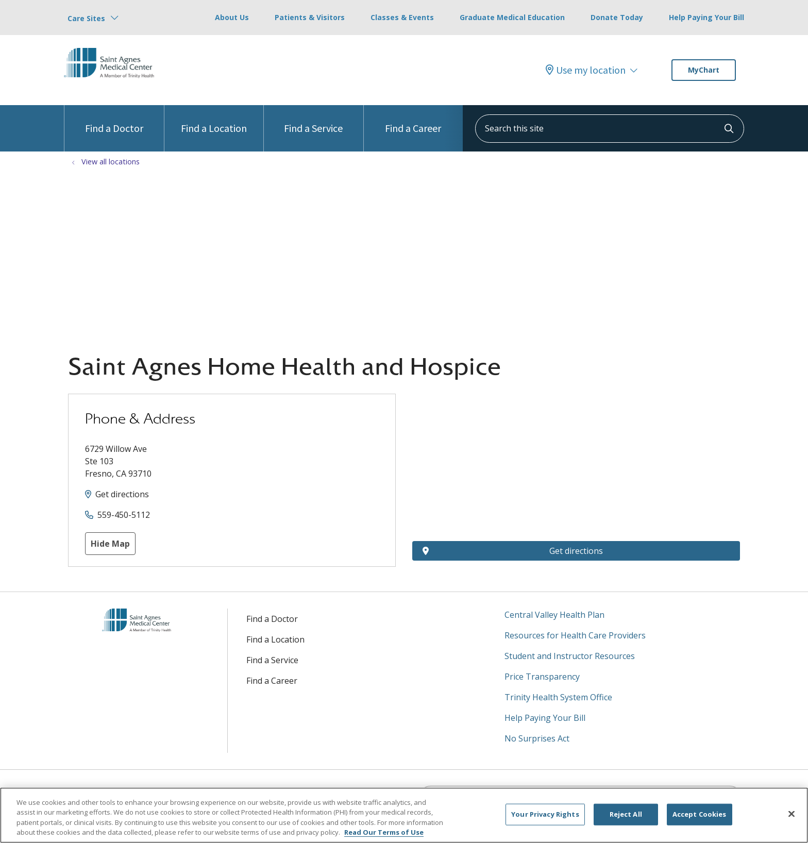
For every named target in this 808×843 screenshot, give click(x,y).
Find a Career (413, 119)
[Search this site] (609, 128)
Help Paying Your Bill (706, 17)
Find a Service (313, 119)
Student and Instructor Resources (569, 656)
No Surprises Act (536, 738)
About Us (232, 17)
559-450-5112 (123, 514)
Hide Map (110, 543)
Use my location (586, 70)
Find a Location (214, 119)
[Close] (791, 813)
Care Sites (86, 18)
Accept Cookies (699, 814)
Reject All (626, 814)
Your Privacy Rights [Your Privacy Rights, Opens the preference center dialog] (545, 814)
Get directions (122, 494)
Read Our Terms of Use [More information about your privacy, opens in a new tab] (384, 832)
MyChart (703, 70)
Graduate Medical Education (512, 17)
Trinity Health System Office (558, 697)
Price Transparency (542, 676)
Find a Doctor (114, 119)
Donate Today (617, 17)
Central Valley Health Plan (554, 614)
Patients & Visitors (310, 17)
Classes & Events (402, 17)
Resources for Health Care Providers (575, 635)
